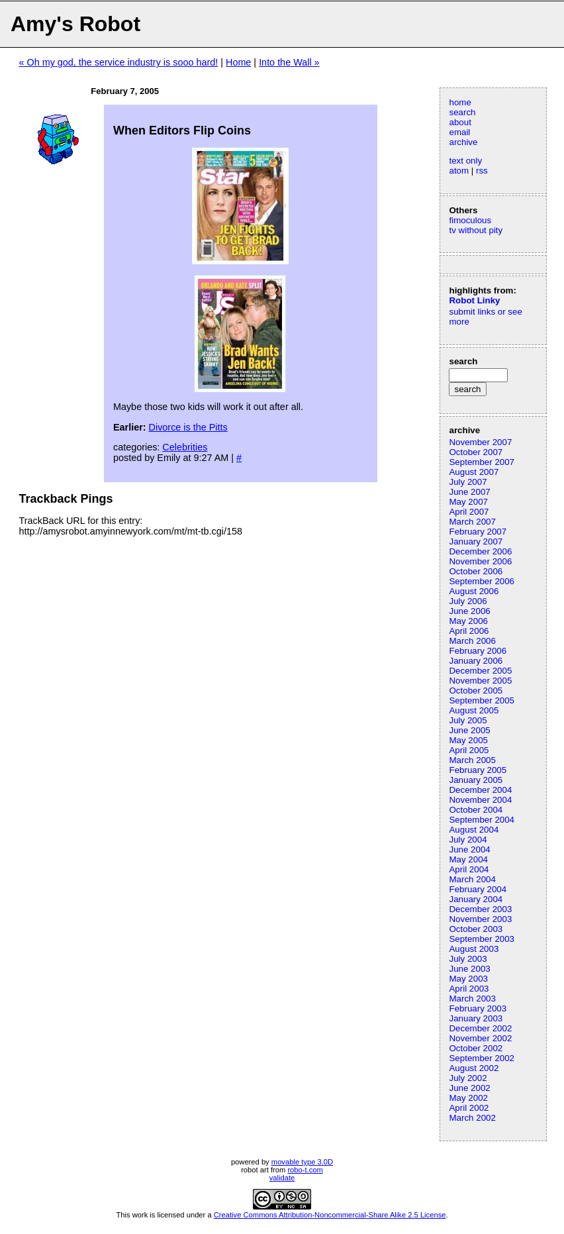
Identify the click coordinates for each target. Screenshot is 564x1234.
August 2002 (473, 1068)
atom (459, 171)
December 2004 (480, 790)
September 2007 (481, 462)
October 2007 (475, 452)
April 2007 (469, 512)
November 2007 (480, 442)
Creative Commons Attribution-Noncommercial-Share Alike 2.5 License (330, 1215)
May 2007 (468, 502)
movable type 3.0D (302, 1162)
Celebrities (184, 447)
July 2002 (468, 1078)
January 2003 (475, 1018)
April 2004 (469, 869)
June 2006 (469, 611)
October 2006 (475, 571)
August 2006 (473, 591)
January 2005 (475, 780)
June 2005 (469, 730)
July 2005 (468, 720)
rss (482, 171)
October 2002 (475, 1048)
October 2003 (475, 929)
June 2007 (469, 492)
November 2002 (480, 1038)
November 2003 (480, 919)
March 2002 (472, 1118)
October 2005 (475, 690)
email (459, 132)
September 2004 (481, 820)
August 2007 (473, 472)
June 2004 (469, 849)
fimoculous (470, 220)
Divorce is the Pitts (188, 427)
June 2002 (469, 1088)
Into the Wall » (289, 62)
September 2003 (481, 939)
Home (238, 62)
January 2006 (475, 661)
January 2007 (475, 541)
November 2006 (480, 561)
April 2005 (469, 750)
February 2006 (477, 651)
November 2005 (480, 681)
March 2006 (472, 641)
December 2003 (480, 909)
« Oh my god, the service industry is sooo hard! (118, 62)
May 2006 (468, 621)
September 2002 (481, 1058)
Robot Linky (474, 300)
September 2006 (481, 581)
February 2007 (477, 532)
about (460, 122)
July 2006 (468, 601)
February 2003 (477, 1008)
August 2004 (473, 830)
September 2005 (481, 700)
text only (465, 161)
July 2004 (468, 840)
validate (282, 1178)
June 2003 (469, 969)
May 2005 (468, 740)
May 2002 (468, 1098)
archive (463, 142)
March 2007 (472, 522)
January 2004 (475, 899)
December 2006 (480, 551)
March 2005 (472, 760)
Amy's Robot (75, 24)
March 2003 (472, 998)
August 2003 (473, 949)
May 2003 (468, 979)
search (462, 112)
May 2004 (468, 859)
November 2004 (480, 800)
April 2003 (469, 989)
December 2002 (480, 1028)
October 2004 (475, 810)
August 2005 (473, 710)
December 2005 (480, 671)
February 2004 (477, 889)
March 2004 (472, 879)
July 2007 (468, 482)
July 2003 (468, 959)
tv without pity (475, 230)
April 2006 (469, 631)
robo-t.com (304, 1170)
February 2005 (477, 770)
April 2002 (469, 1108)
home (460, 102)
